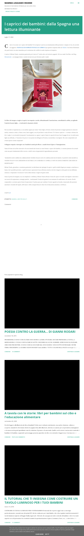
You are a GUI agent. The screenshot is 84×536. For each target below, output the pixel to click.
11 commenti (16, 522)
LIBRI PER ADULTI (22, 199)
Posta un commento (18, 437)
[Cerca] (72, 3)
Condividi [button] (75, 199)
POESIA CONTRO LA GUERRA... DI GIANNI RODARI (40, 332)
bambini (13, 199)
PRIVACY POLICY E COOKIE (13, 11)
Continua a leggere (73, 351)
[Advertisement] (42, 259)
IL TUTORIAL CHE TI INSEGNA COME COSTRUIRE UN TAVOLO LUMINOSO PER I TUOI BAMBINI (41, 501)
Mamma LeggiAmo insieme (18, 3)
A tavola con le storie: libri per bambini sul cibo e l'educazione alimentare (40, 415)
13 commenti (16, 351)
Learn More (40, 534)
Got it (47, 534)
